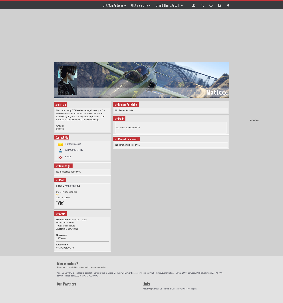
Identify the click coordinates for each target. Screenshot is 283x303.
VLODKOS (93, 276)
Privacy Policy (183, 289)
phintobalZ (209, 273)
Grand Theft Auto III (169, 5)
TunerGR (83, 276)
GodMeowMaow (121, 273)
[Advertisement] (245, 65)
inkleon (143, 273)
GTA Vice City (140, 5)
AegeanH (61, 273)
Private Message (73, 144)
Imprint (194, 289)
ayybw (69, 273)
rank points (71, 186)
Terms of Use (169, 289)
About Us (147, 289)
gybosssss (133, 273)
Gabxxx (109, 273)
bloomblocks (78, 273)
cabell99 (88, 273)
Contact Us (157, 289)
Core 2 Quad (99, 273)
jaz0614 (150, 273)
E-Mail (68, 156)
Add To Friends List (74, 150)
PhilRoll (199, 273)
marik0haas (169, 273)
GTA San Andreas (114, 5)
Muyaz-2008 (181, 273)
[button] (193, 5)
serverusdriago (63, 276)
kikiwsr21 (159, 273)
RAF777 (218, 273)
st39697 (74, 276)
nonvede (191, 273)
